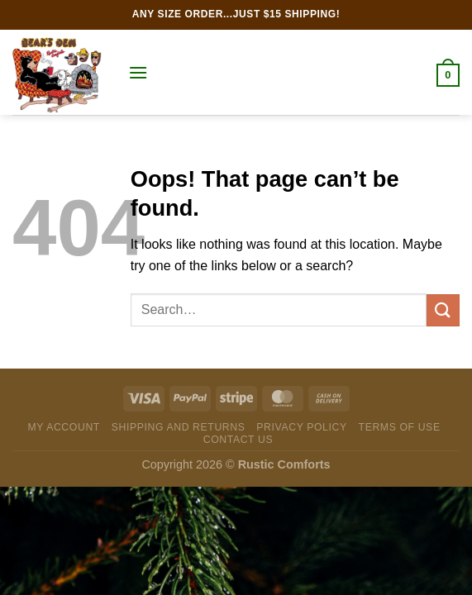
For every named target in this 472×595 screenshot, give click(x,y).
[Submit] (443, 310)
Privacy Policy (301, 427)
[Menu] (138, 72)
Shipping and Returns (179, 427)
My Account (63, 427)
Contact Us (238, 439)
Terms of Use (400, 427)
